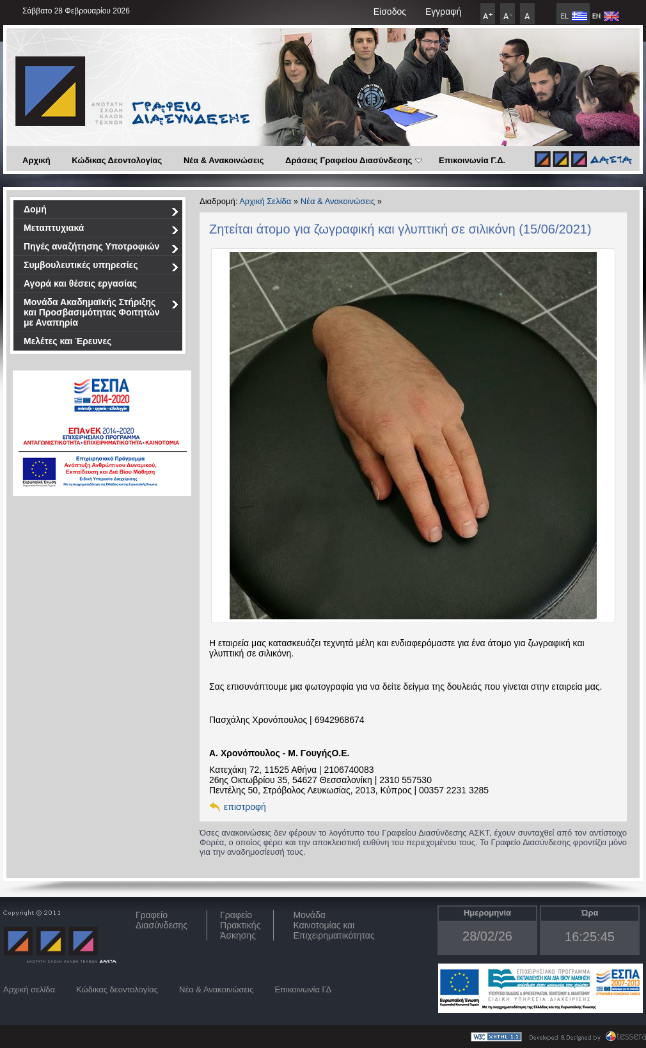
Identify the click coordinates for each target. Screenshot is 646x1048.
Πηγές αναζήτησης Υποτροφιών (101, 248)
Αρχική (36, 160)
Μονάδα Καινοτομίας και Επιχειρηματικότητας (333, 925)
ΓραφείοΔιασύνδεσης (161, 920)
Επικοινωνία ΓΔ (302, 989)
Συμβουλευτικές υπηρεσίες (101, 267)
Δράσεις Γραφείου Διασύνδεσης (353, 160)
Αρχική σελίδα (29, 989)
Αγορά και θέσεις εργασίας (80, 283)
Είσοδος (390, 11)
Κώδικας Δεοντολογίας (117, 160)
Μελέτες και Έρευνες (67, 341)
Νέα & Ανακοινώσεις (224, 160)
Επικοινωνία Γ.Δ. (472, 160)
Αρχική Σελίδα (265, 201)
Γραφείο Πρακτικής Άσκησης (240, 925)
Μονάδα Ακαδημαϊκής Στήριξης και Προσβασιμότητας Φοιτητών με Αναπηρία (101, 312)
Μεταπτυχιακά (101, 230)
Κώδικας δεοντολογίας (117, 989)
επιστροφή (245, 807)
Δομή (101, 211)
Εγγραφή (443, 11)
